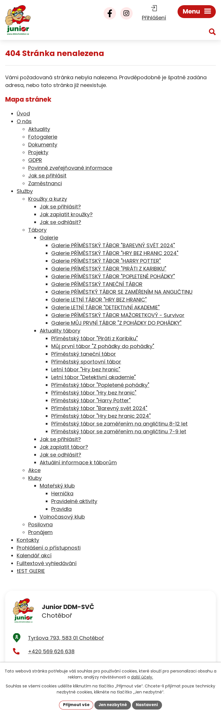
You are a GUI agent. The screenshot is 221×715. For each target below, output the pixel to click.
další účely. (142, 677)
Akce (34, 470)
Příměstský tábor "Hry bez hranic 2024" (101, 416)
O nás (24, 121)
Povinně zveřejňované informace (70, 167)
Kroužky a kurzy (47, 198)
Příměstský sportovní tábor (86, 361)
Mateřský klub (57, 485)
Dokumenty (42, 144)
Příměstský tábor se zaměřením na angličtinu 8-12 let (119, 423)
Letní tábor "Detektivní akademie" (93, 377)
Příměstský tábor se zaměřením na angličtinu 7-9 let (118, 431)
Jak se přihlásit (47, 175)
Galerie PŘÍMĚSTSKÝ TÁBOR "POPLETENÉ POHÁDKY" (113, 276)
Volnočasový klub (62, 516)
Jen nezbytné (113, 705)
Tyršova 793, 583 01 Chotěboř (66, 639)
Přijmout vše (74, 705)
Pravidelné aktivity (74, 501)
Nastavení (148, 705)
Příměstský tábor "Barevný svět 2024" (99, 408)
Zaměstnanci (45, 183)
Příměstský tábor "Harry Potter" (91, 400)
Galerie (49, 237)
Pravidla (61, 509)
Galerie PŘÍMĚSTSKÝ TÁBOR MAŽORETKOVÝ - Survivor (117, 315)
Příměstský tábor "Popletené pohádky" (100, 385)
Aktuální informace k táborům (78, 462)
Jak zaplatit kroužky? (66, 214)
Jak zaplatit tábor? (64, 447)
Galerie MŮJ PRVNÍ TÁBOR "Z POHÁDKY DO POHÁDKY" (116, 322)
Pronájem (40, 532)
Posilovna (40, 524)
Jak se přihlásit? (60, 206)
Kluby (35, 478)
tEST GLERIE (31, 571)
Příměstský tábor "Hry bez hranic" (93, 392)
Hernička (62, 493)
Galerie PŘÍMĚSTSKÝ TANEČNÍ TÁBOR (96, 284)
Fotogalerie (42, 136)
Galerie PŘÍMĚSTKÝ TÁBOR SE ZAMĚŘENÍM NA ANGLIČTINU (122, 291)
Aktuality (39, 129)
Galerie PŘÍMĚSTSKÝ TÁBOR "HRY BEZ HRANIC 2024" (114, 253)
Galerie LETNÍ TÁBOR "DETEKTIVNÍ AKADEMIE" (105, 307)
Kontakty (28, 540)
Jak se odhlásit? (60, 222)
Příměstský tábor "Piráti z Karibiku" (94, 338)
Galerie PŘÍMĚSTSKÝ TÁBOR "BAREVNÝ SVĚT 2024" (113, 245)
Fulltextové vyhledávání (47, 563)
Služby (25, 191)
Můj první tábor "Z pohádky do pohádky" (102, 346)
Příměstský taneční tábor (83, 354)
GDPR (35, 160)
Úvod (23, 113)
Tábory (37, 229)
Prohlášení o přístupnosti (49, 547)
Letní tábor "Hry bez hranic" (85, 369)
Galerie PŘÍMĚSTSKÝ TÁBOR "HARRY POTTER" (106, 260)
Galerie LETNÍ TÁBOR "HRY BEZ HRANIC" (99, 299)
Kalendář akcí (34, 555)
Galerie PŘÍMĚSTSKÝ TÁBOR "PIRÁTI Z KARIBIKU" (108, 268)
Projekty (38, 152)
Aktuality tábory (60, 330)
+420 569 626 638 (51, 652)
